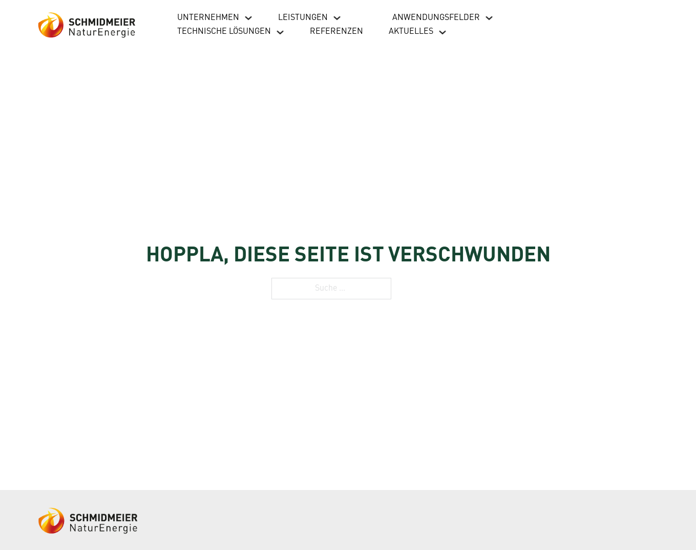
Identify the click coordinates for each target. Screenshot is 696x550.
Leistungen (303, 18)
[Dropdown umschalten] (248, 18)
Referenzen (336, 32)
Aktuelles (411, 32)
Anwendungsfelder (436, 18)
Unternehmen (208, 18)
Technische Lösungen (224, 32)
